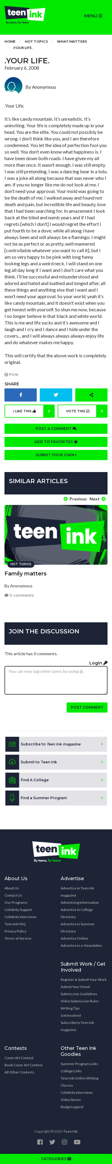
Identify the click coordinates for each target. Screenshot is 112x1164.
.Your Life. (23, 47)
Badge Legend (72, 1107)
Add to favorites (56, 441)
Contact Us (13, 895)
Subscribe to (42, 744)
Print (11, 374)
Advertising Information (80, 902)
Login (98, 663)
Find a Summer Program (36, 798)
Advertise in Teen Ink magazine (77, 891)
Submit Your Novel (75, 986)
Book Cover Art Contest (23, 1065)
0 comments (19, 595)
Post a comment (56, 428)
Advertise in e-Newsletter (81, 945)
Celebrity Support (18, 909)
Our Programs (15, 902)
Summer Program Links (79, 1064)
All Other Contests (19, 1072)
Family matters (25, 573)
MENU (93, 16)
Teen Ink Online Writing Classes (79, 1082)
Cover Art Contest (18, 1058)
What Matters (72, 41)
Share (11, 384)
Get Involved (71, 1015)
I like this (34, 411)
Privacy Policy (15, 931)
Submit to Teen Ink (31, 762)
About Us (11, 888)
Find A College (27, 780)
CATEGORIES (56, 1159)
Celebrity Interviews (20, 917)
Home (10, 41)
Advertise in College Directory (77, 913)
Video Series (71, 1099)
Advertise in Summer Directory (78, 927)
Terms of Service (17, 938)
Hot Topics (36, 41)
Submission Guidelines (79, 994)
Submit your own (56, 455)
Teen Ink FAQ (15, 924)
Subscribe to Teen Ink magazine (77, 1026)
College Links (71, 1071)
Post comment (87, 707)
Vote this (87, 411)
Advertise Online (74, 938)
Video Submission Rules (80, 1001)
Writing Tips (70, 1008)
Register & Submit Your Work (84, 979)
